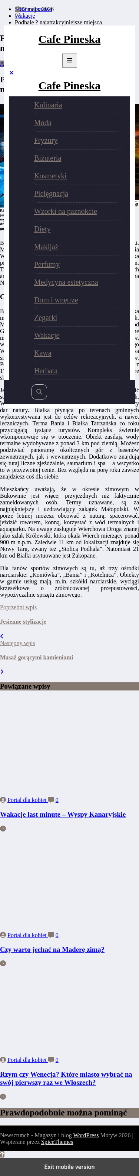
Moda (43, 123)
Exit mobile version (69, 1166)
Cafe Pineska (70, 39)
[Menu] (69, 61)
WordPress (86, 1135)
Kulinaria (48, 105)
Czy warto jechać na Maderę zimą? (52, 949)
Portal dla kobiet (27, 800)
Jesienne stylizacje (23, 621)
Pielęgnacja (51, 193)
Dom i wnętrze (56, 300)
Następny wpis (17, 643)
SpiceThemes (57, 1142)
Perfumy (47, 264)
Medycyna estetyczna (66, 282)
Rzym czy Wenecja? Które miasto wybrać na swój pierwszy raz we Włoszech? (66, 1078)
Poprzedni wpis (18, 607)
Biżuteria (47, 158)
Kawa (43, 353)
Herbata (45, 371)
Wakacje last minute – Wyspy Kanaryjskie (63, 814)
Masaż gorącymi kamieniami (36, 657)
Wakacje (46, 335)
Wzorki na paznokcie (65, 211)
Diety (42, 229)
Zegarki (45, 317)
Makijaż (46, 247)
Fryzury (45, 140)
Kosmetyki (50, 176)
